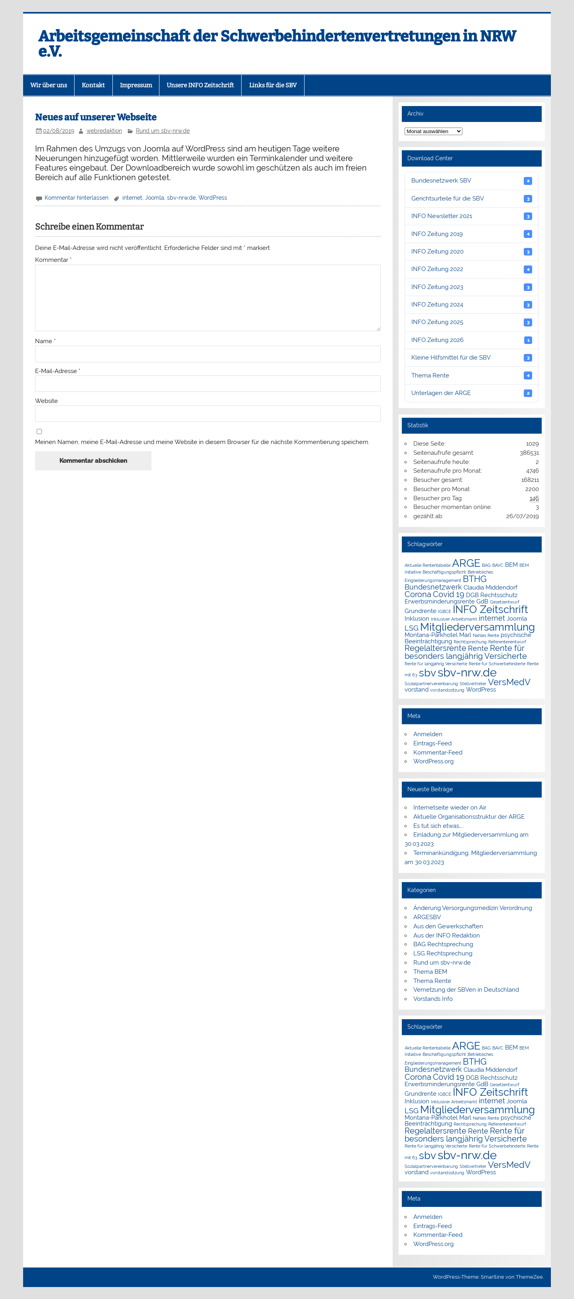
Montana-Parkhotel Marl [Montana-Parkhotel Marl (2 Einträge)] (438, 634)
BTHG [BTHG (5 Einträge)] (475, 579)
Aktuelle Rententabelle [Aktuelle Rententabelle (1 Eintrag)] (427, 565)
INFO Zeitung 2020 (471, 251)
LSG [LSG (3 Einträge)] (412, 628)
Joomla (154, 198)
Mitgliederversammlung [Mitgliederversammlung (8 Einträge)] (477, 627)
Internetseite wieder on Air (449, 807)
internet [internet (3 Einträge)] (492, 618)
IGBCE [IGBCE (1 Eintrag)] (444, 611)
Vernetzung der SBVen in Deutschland (466, 989)
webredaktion (104, 131)
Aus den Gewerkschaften (448, 926)
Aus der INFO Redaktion (446, 935)
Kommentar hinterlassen (76, 198)
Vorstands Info (433, 998)
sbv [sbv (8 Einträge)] (427, 673)
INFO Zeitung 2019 (471, 234)
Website (46, 401)
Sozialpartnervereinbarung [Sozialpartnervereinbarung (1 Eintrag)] (431, 683)
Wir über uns (48, 85)
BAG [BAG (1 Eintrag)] (486, 565)
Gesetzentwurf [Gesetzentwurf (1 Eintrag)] (504, 601)
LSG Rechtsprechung (442, 953)
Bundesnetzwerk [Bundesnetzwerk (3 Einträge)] (433, 587)
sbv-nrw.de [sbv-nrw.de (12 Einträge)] (467, 672)
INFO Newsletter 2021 (471, 216)
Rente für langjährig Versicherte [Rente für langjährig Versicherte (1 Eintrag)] (436, 663)
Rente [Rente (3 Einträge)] (478, 648)
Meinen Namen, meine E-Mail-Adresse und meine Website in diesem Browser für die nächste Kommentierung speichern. (202, 442)
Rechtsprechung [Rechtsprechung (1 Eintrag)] (470, 641)
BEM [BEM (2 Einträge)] (511, 564)
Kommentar (53, 260)
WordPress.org (433, 761)
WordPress (213, 198)
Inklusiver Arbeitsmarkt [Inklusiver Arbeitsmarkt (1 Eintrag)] (454, 619)
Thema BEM (430, 971)
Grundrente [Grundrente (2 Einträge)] (420, 610)
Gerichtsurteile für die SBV (471, 198)
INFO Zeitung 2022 (471, 269)
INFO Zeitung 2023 (471, 287)
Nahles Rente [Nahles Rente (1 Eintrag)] (486, 635)
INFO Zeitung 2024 (471, 305)
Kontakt (93, 85)
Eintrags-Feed (432, 743)
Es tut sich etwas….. (438, 825)
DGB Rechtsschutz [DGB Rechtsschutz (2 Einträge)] (491, 595)
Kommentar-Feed (437, 752)
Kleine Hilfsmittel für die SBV (471, 358)
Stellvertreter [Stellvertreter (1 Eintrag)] (473, 683)
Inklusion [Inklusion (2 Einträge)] (417, 618)
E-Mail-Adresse (58, 371)
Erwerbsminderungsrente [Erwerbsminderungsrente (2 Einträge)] (440, 601)
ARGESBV (427, 917)
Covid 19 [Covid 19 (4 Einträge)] (448, 594)
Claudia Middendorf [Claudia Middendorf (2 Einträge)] (490, 587)
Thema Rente (471, 375)
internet (132, 198)
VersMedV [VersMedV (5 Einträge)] (509, 682)
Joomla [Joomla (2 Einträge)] (517, 618)
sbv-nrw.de (181, 198)
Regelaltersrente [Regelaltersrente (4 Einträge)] (435, 648)
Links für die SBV (273, 85)
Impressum (136, 85)
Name (45, 341)
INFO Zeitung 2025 (471, 322)
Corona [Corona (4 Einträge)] (418, 594)
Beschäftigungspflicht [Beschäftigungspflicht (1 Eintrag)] (444, 572)
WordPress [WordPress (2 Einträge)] (481, 689)
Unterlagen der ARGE (471, 393)
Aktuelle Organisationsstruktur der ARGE (469, 816)
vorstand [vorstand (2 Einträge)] (417, 689)
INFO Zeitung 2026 (471, 340)
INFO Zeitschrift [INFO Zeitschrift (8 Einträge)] (490, 609)
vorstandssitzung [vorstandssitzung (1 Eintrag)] (447, 690)
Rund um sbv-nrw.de (163, 131)
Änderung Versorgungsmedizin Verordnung (472, 908)
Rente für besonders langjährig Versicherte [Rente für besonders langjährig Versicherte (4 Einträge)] (466, 652)
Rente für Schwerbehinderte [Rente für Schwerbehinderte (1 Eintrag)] (497, 663)
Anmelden (427, 734)
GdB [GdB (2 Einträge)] (482, 601)
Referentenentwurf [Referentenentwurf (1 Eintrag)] (507, 641)
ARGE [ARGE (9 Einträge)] (466, 563)
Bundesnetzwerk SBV (471, 181)
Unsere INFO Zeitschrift (200, 85)
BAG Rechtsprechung (443, 944)
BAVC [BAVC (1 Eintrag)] (497, 565)
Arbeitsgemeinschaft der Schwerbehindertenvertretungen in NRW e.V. (277, 44)
